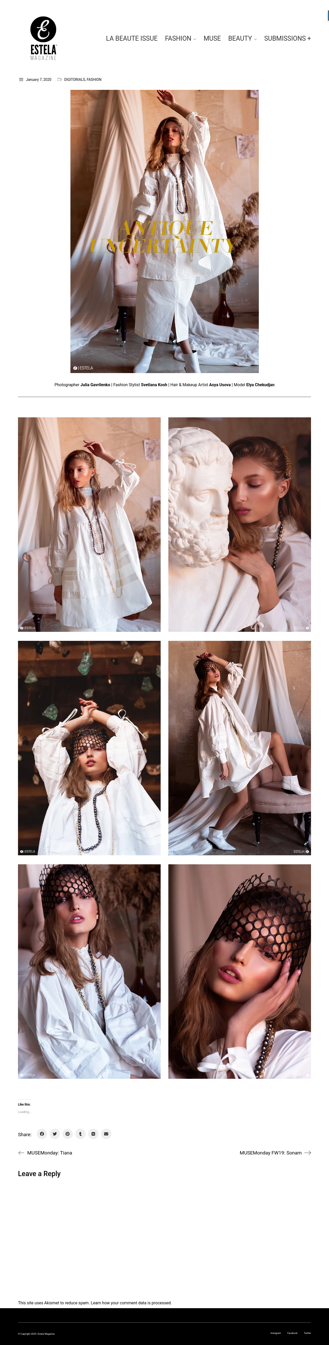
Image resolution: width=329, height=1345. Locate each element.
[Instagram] (275, 1333)
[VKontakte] (93, 1134)
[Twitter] (55, 1134)
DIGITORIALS (74, 79)
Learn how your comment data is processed (131, 1302)
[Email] (106, 1134)
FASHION (94, 79)
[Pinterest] (67, 1134)
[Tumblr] (80, 1134)
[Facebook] (42, 1134)
